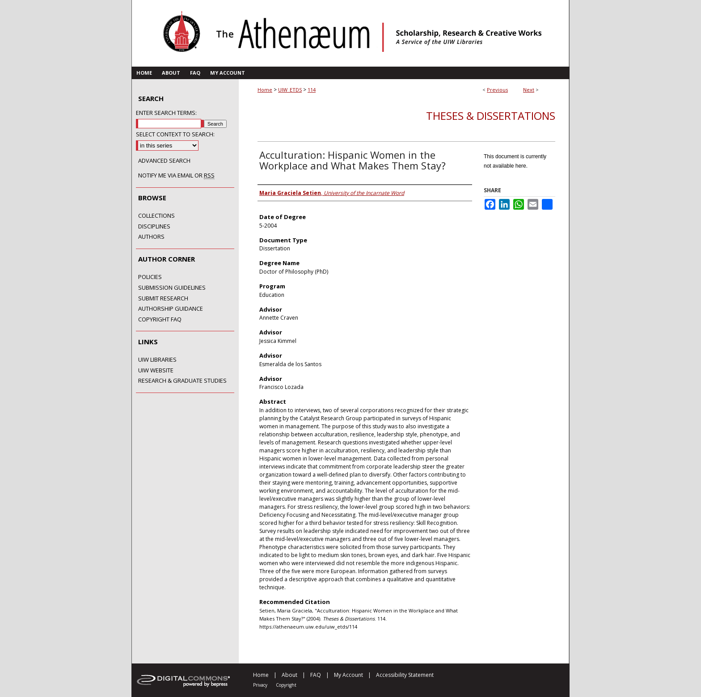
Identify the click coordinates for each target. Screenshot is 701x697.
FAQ (315, 675)
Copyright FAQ (160, 319)
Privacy (260, 685)
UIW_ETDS (290, 89)
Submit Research (163, 298)
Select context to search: (175, 134)
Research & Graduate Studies (182, 380)
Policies (150, 277)
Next (528, 89)
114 (312, 89)
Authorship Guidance (170, 309)
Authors (151, 237)
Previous (497, 89)
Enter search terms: (166, 113)
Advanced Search (164, 160)
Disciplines (154, 226)
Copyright (286, 685)
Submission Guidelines (172, 287)
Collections (156, 216)
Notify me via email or (176, 175)
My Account (348, 675)
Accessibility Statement (405, 675)
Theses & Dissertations (490, 115)
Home (265, 89)
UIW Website (155, 370)
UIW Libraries (157, 359)
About (289, 675)
